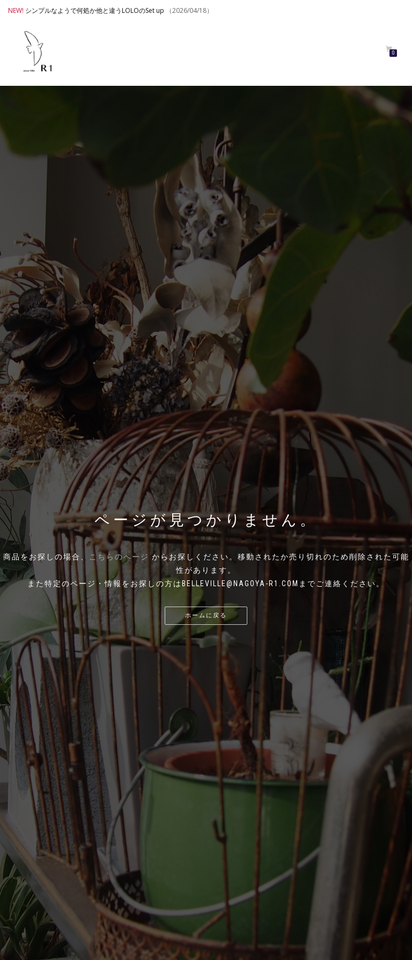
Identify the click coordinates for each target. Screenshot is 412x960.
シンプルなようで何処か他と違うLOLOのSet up (94, 10)
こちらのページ (119, 556)
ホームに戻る (206, 615)
